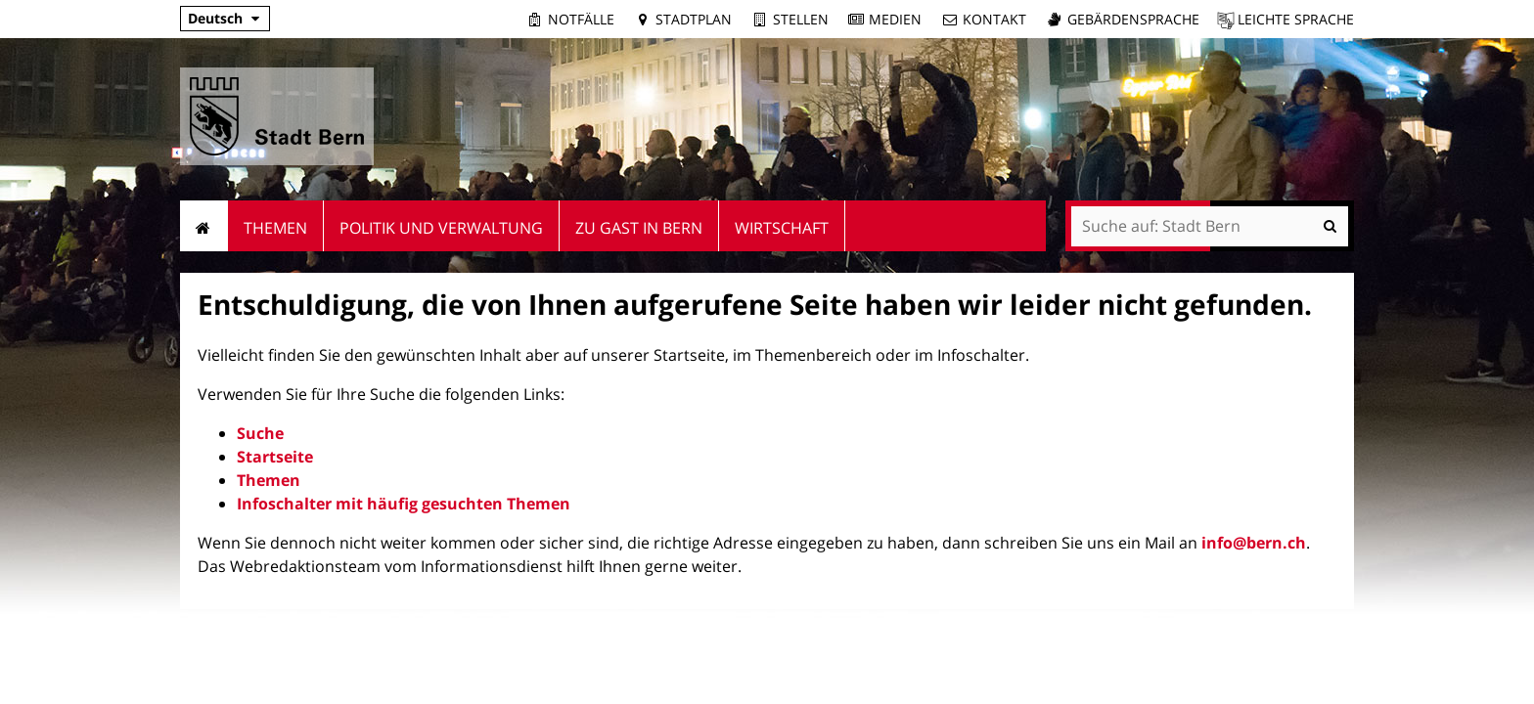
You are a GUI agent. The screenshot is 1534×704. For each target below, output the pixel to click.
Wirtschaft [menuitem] (782, 228)
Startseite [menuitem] (204, 225)
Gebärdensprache (1133, 19)
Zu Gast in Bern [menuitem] (638, 228)
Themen (268, 480)
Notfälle (581, 19)
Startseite (275, 456)
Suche (260, 433)
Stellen (801, 19)
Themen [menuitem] (275, 228)
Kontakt (994, 19)
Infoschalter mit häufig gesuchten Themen (403, 503)
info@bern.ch (1253, 542)
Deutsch (215, 18)
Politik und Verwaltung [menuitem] (441, 228)
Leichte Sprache (1296, 19)
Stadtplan (693, 19)
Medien (895, 19)
